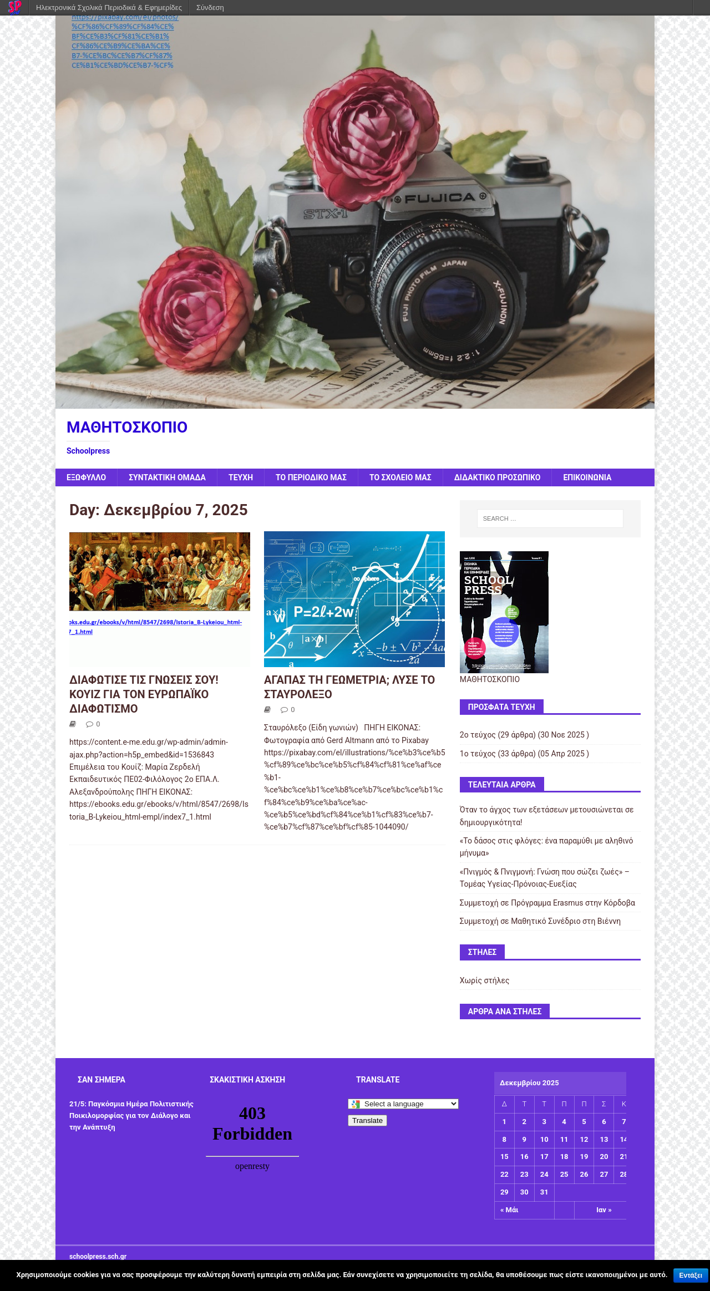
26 (584, 1174)
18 (564, 1156)
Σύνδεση (210, 7)
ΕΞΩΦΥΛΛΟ (86, 477)
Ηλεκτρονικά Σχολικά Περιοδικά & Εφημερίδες (109, 7)
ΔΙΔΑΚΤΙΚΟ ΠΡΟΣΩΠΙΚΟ (497, 477)
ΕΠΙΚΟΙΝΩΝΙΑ (587, 477)
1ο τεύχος (478, 753)
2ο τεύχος (478, 734)
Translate (367, 1120)
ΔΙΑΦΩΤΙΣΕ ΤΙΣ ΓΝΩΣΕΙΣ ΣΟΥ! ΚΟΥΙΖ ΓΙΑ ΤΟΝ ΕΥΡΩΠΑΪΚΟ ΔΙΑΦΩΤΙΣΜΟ (144, 694)
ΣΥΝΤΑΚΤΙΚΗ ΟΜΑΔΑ (167, 477)
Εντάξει (690, 1275)
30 (524, 1192)
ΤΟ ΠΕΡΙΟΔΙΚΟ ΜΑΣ (311, 477)
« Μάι (509, 1210)
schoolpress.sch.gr (97, 1256)
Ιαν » (603, 1210)
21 (624, 1156)
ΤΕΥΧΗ (241, 477)
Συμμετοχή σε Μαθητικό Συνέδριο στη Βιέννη (540, 921)
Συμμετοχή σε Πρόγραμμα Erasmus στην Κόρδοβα (547, 902)
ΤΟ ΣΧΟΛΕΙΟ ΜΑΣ (400, 477)
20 (604, 1156)
